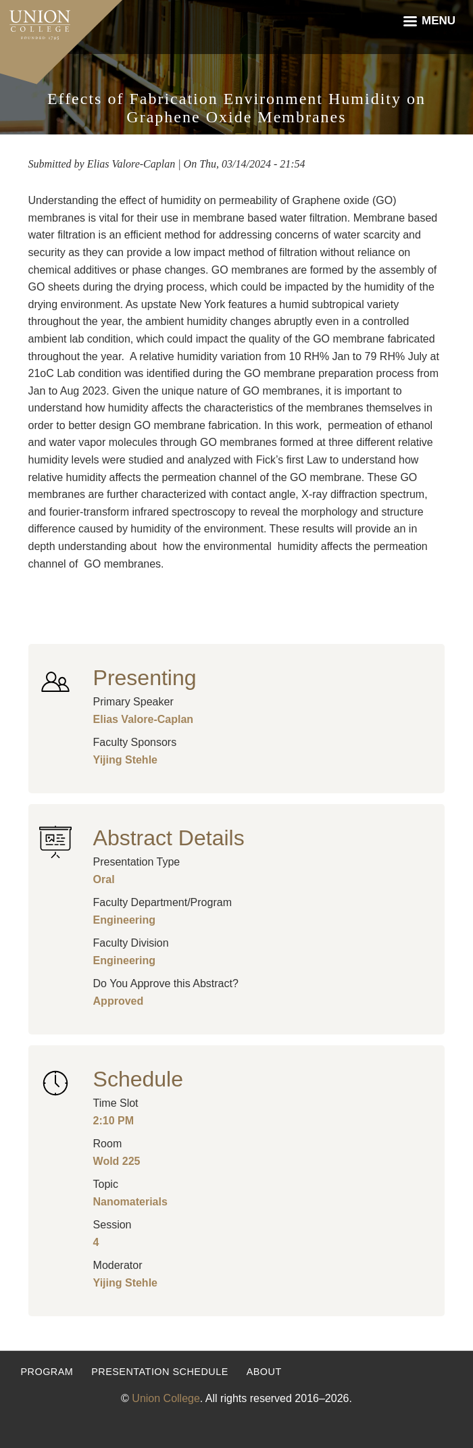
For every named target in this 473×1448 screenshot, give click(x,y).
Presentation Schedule (159, 1371)
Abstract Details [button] (169, 838)
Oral (104, 879)
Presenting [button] (145, 678)
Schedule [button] (138, 1079)
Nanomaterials (130, 1201)
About (264, 1371)
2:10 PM (113, 1120)
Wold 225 (117, 1161)
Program (46, 1371)
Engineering (124, 920)
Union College (166, 1398)
